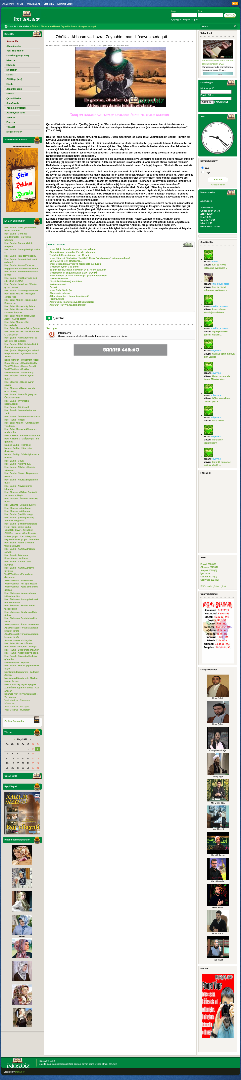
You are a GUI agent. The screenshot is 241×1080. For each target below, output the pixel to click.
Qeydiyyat (176, 19)
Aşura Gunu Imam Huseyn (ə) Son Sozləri (71, 302)
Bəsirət (53, 287)
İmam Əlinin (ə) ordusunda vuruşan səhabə (72, 249)
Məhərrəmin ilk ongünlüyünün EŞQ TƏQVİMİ (73, 273)
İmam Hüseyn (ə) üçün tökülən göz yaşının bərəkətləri (78, 275)
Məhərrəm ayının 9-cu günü (64, 266)
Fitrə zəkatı (218, 420)
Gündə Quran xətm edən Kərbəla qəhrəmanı (72, 252)
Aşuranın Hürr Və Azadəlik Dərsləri (67, 305)
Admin (57, 45)
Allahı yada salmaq (59, 293)
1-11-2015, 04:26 (93, 45)
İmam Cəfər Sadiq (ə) (60, 290)
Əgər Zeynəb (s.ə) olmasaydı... (65, 261)
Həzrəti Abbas (56, 299)
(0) (114, 45)
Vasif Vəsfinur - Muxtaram (17, 710)
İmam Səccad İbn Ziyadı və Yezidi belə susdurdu (75, 264)
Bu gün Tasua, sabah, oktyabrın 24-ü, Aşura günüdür (77, 269)
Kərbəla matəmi (57, 284)
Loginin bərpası (190, 19)
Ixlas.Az (43, 1061)
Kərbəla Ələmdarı (58, 278)
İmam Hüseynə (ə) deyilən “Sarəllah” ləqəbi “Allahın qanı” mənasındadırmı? (89, 258)
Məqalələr (74, 45)
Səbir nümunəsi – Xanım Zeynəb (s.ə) (69, 296)
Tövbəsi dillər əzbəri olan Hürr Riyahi (69, 255)
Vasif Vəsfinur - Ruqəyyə (16, 706)
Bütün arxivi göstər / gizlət (213, 586)
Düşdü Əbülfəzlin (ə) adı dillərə (65, 281)
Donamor (20, 1072)
